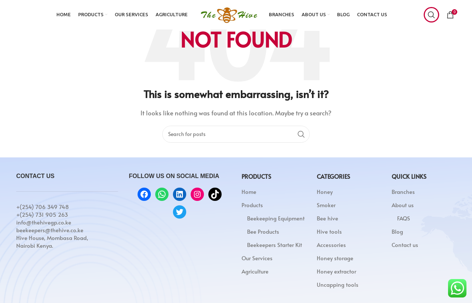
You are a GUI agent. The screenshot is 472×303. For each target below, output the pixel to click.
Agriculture (255, 271)
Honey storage (335, 258)
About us (403, 205)
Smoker (326, 205)
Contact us (405, 244)
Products (252, 205)
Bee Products (263, 231)
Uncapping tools (337, 284)
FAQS (403, 218)
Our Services (257, 258)
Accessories (331, 244)
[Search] (431, 14)
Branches (403, 191)
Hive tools (329, 231)
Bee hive (327, 218)
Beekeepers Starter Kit (274, 244)
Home (249, 191)
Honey (325, 191)
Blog (397, 231)
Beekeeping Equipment (276, 218)
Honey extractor (336, 271)
